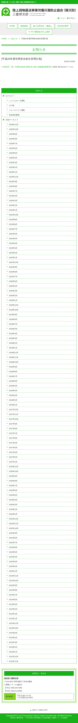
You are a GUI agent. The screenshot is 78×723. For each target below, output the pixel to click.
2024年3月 (13, 201)
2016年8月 (13, 481)
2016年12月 (13, 467)
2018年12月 (13, 353)
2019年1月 (13, 348)
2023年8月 (13, 224)
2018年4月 (13, 391)
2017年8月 (13, 429)
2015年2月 (13, 566)
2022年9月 (13, 267)
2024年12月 (13, 177)
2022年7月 (13, 277)
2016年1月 (13, 514)
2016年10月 (13, 471)
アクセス (62, 18)
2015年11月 (13, 524)
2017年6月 (13, 438)
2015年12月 (13, 519)
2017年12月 (13, 410)
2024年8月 (13, 186)
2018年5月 (13, 386)
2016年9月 (13, 476)
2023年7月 (13, 229)
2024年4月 (13, 196)
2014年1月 (13, 619)
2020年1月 (13, 300)
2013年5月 (13, 633)
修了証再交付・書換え (42, 26)
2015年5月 (13, 552)
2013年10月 (13, 628)
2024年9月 (13, 182)
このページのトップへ (39, 710)
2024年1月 (13, 210)
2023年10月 (13, 215)
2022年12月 (13, 262)
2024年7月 (13, 191)
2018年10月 (13, 362)
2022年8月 (13, 272)
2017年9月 (13, 424)
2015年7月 (13, 543)
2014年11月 (13, 576)
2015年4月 (13, 557)
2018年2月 (13, 400)
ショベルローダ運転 (17, 101)
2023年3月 (13, 248)
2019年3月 (13, 338)
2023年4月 (13, 243)
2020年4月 (13, 286)
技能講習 (24, 26)
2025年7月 (13, 144)
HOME (12, 26)
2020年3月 (13, 291)
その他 (11, 105)
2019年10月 (13, 310)
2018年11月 (13, 357)
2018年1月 (13, 405)
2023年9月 (13, 220)
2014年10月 (13, 581)
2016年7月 (13, 486)
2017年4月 (13, 448)
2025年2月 (13, 167)
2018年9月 (13, 367)
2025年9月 (13, 134)
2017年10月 (13, 419)
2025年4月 (13, 158)
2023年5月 (13, 239)
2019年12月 (13, 305)
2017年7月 (13, 433)
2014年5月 (13, 604)
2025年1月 (13, 172)
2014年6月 (13, 600)
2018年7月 (13, 376)
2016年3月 (13, 505)
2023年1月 (13, 258)
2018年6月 (13, 381)
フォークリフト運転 (17, 110)
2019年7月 (13, 324)
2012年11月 (13, 661)
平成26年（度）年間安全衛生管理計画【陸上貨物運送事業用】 (27, 67)
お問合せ (72, 18)
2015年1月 (13, 571)
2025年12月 (13, 125)
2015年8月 (13, 538)
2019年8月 (13, 319)
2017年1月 (13, 462)
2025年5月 (13, 153)
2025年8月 (13, 139)
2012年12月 (13, 657)
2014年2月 (13, 614)
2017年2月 (13, 457)
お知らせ (14, 39)
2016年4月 (13, 500)
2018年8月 (13, 372)
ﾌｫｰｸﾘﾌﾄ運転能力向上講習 (39, 32)
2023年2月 (13, 253)
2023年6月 (13, 234)
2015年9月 (13, 533)
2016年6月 (13, 490)
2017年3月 (13, 452)
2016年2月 (13, 509)
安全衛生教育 (63, 26)
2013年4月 (13, 638)
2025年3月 (13, 163)
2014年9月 (13, 585)
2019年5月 (13, 329)
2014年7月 (13, 595)
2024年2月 (13, 205)
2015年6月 (13, 547)
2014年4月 (13, 609)
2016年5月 (13, 495)
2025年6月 (13, 148)
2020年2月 (13, 296)
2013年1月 (13, 652)
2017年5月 (13, 443)
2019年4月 (13, 334)
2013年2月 (13, 647)
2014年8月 (13, 590)
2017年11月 (13, 414)
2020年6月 (13, 281)
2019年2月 (13, 343)
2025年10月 (13, 129)
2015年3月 (13, 562)
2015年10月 (13, 528)
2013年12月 (13, 623)
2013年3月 (13, 642)
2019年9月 (13, 315)
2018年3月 (13, 395)
